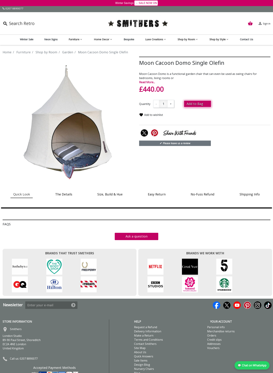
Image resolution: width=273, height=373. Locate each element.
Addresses (214, 326)
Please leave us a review (175, 143)
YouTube (237, 287)
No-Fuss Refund (202, 194)
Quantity (144, 104)
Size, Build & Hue (110, 194)
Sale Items (140, 343)
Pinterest (247, 287)
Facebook (216, 287)
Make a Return (143, 318)
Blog (137, 355)
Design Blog (142, 347)
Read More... (147, 82)
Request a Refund (145, 309)
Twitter (227, 287)
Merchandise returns (221, 313)
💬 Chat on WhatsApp (252, 365)
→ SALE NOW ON (146, 3)
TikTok (268, 287)
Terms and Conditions (148, 322)
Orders (211, 318)
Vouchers (213, 330)
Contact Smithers (145, 326)
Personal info (216, 309)
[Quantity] (163, 104)
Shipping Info (250, 194)
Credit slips (214, 322)
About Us (140, 334)
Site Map (140, 330)
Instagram (257, 287)
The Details (63, 194)
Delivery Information (147, 313)
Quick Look (21, 194)
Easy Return (157, 194)
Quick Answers (143, 339)
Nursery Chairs (144, 351)
